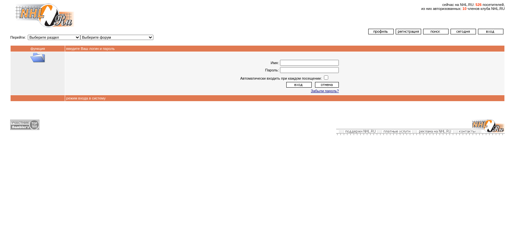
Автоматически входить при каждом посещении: (281, 78)
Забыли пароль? (325, 91)
